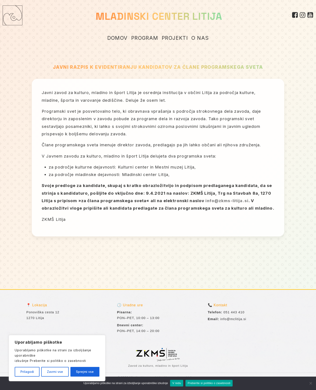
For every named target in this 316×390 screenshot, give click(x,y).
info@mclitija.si (233, 319)
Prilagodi (27, 372)
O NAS (200, 38)
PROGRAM (144, 38)
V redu (176, 383)
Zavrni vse (55, 372)
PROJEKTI (175, 38)
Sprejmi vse (85, 372)
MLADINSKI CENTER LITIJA (159, 16)
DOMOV (117, 38)
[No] (310, 383)
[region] (57, 358)
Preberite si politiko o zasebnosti (58, 361)
